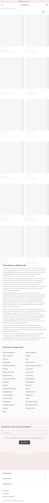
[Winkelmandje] (47, 5)
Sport (27, 398)
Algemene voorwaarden (9, 496)
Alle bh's (28, 356)
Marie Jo (5, 408)
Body (27, 359)
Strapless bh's (30, 378)
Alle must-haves (8, 356)
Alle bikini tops (30, 392)
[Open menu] (2, 5)
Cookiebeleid (6, 493)
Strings (28, 388)
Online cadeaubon (9, 352)
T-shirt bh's (29, 369)
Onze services (24, 479)
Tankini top (29, 395)
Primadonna (7, 401)
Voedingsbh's (30, 382)
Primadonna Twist (32, 401)
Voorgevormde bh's (9, 365)
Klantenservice (24, 473)
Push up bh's (30, 372)
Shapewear (6, 362)
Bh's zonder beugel (9, 378)
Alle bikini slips (7, 398)
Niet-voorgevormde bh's (34, 365)
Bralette (5, 369)
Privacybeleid (35, 437)
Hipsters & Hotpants (9, 388)
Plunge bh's (29, 375)
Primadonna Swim (9, 405)
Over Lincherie (24, 484)
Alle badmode (7, 392)
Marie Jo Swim (30, 408)
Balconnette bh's (8, 372)
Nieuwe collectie (31, 352)
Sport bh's (6, 382)
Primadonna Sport (32, 405)
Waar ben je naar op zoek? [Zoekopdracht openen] (9, 8)
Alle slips (5, 359)
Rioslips (5, 385)
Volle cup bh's (30, 362)
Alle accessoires (8, 395)
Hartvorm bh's (7, 375)
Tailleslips (29, 385)
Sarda (4, 411)
